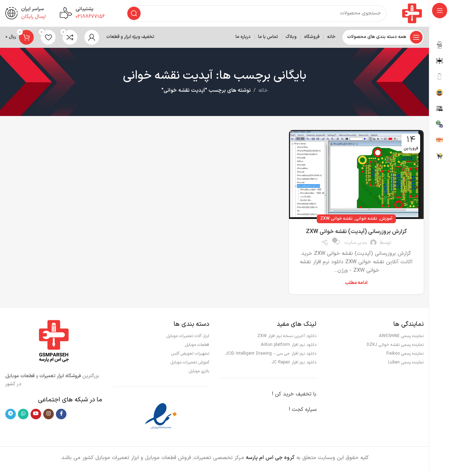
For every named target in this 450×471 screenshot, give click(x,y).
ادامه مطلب (356, 284)
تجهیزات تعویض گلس (190, 355)
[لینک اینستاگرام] (48, 415)
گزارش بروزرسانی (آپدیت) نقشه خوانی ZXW (356, 233)
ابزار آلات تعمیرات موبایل (188, 338)
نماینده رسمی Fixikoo (405, 355)
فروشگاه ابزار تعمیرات (60, 377)
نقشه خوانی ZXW (336, 220)
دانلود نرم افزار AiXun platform (288, 346)
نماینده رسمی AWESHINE (401, 338)
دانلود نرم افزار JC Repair (293, 364)
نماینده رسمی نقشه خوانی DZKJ (395, 346)
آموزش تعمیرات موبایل (190, 364)
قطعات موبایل (19, 377)
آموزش (386, 220)
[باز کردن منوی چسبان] (383, 39)
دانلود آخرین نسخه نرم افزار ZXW (286, 338)
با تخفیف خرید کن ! (294, 396)
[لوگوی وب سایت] (411, 14)
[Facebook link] (61, 415)
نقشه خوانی (366, 220)
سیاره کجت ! (302, 411)
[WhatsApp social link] (23, 415)
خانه (263, 92)
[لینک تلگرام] (10, 415)
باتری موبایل (199, 373)
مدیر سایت (355, 244)
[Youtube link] (36, 415)
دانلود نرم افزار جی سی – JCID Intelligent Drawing (270, 355)
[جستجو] (255, 14)
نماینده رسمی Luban (406, 364)
